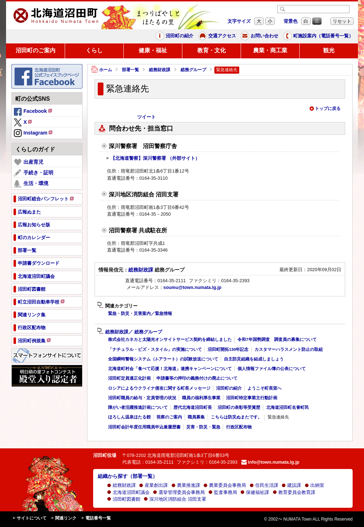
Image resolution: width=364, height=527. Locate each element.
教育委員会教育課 (294, 492)
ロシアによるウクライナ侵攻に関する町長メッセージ (159, 388)
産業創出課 (153, 485)
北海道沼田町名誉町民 (287, 407)
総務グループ (193, 70)
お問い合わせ (259, 36)
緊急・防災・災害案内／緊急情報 (140, 313)
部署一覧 (130, 70)
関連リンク (63, 518)
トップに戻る (325, 108)
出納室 (314, 485)
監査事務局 (222, 492)
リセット (342, 21)
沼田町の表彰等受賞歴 (239, 407)
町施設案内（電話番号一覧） (318, 36)
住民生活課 (264, 485)
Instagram (33, 133)
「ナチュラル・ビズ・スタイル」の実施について (155, 349)
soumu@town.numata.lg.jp (192, 287)
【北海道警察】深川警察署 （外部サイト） (153, 158)
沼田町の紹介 (174, 36)
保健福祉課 (254, 492)
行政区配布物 (239, 427)
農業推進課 (185, 485)
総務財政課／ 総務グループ (129, 332)
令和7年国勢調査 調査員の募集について (276, 339)
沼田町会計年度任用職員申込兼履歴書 (144, 427)
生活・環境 (31, 184)
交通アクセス (217, 36)
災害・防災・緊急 (203, 427)
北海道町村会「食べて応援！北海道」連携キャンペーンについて (170, 369)
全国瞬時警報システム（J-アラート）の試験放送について (163, 359)
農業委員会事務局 (224, 485)
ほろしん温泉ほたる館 (129, 417)
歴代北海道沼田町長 (192, 407)
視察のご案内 (169, 417)
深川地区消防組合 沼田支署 (175, 499)
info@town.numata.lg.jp (270, 462)
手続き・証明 (33, 173)
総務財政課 (159, 70)
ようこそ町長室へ (264, 388)
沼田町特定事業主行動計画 (251, 398)
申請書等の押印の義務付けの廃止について (196, 378)
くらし (94, 50)
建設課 (291, 485)
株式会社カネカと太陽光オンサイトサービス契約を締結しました (170, 339)
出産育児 (28, 162)
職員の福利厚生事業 (201, 398)
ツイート (146, 117)
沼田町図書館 (123, 499)
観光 (328, 50)
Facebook (33, 112)
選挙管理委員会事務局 (179, 492)
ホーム (101, 69)
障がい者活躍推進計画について (138, 407)
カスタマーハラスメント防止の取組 (289, 349)
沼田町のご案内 (35, 50)
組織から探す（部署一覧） (127, 476)
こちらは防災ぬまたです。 (236, 417)
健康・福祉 (153, 50)
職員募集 (196, 417)
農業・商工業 (270, 50)
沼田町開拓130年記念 (228, 349)
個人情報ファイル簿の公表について (271, 369)
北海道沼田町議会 (128, 492)
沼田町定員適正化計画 (129, 378)
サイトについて (29, 518)
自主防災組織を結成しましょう (254, 359)
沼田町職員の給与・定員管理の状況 (142, 398)
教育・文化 (211, 50)
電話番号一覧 (96, 518)
